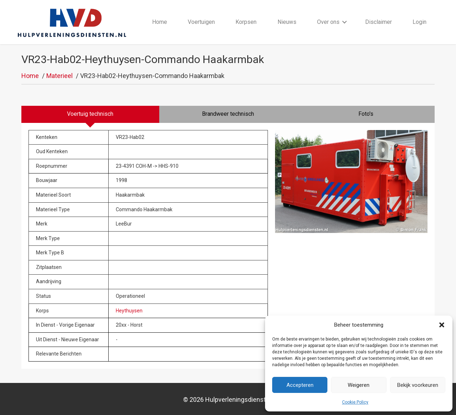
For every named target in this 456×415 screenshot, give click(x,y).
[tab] (90, 114)
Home (159, 22)
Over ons (328, 22)
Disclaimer (378, 22)
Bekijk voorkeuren (417, 385)
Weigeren (358, 385)
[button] (441, 324)
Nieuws (287, 22)
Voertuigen (201, 22)
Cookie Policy (355, 402)
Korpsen (245, 22)
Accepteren (300, 385)
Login (419, 22)
